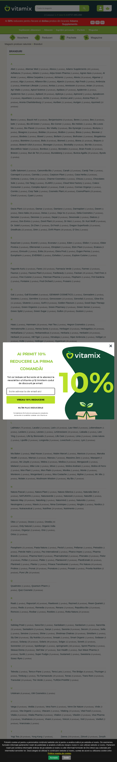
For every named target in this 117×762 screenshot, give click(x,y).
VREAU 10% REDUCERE (31, 400)
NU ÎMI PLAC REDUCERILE (30, 408)
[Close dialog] (110, 345)
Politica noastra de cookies (59, 753)
